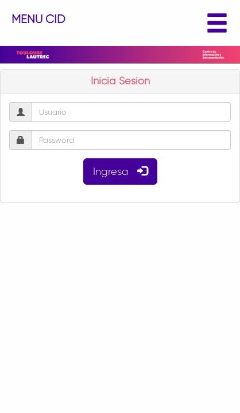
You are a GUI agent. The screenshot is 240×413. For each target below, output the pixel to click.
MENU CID (120, 23)
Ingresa (120, 171)
